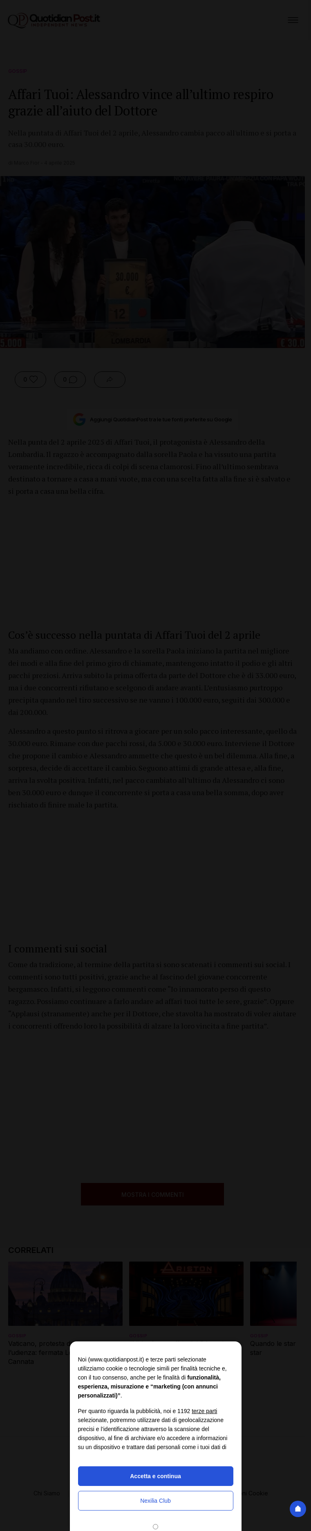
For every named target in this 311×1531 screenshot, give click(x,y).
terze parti (204, 1411)
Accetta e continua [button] (155, 1476)
